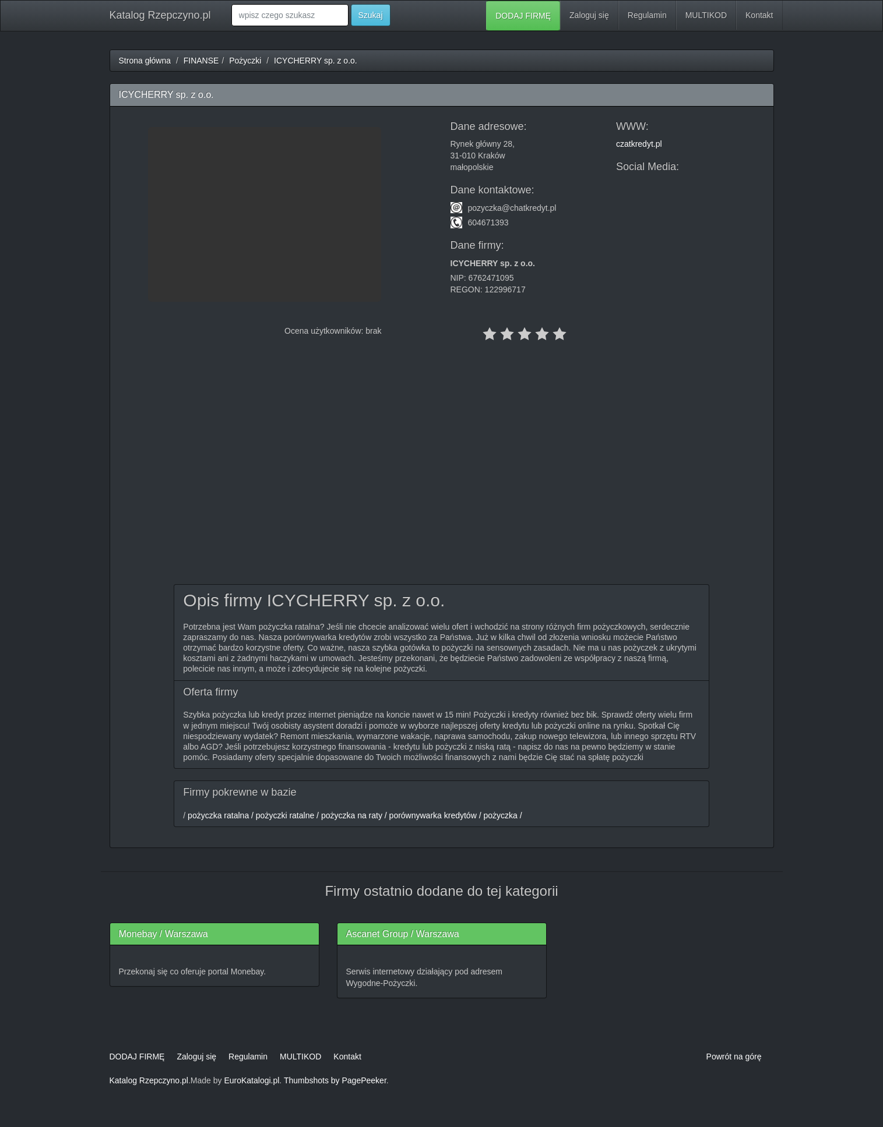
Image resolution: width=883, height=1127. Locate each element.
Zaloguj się (589, 15)
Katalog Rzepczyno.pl (160, 15)
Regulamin (647, 15)
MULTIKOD (706, 15)
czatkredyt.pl (639, 144)
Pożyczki (245, 60)
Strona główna (145, 60)
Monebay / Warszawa (163, 934)
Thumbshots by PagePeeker (335, 1080)
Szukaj (370, 15)
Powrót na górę (734, 1056)
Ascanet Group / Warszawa (402, 934)
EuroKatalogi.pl (251, 1080)
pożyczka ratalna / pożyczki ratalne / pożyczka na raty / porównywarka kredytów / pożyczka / (353, 815)
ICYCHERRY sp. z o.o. (315, 60)
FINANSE (201, 60)
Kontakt (759, 15)
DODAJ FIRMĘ (523, 15)
